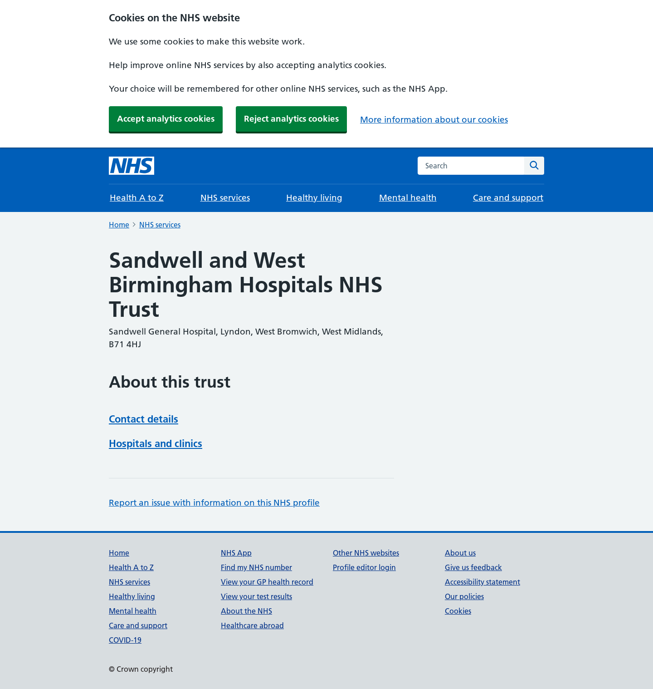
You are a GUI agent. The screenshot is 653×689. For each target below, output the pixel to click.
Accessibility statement (482, 581)
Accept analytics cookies (165, 118)
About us (460, 552)
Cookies (458, 610)
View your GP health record (267, 581)
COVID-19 (125, 640)
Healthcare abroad (252, 625)
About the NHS (246, 610)
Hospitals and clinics (155, 443)
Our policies (464, 596)
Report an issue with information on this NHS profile (214, 502)
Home (119, 224)
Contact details (143, 419)
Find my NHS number (256, 567)
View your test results (256, 596)
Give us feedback (473, 567)
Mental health (408, 197)
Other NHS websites (366, 552)
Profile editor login (364, 567)
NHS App (236, 552)
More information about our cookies (434, 119)
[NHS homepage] (131, 166)
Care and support (508, 197)
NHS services (225, 197)
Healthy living (314, 197)
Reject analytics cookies (291, 118)
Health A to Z (137, 197)
